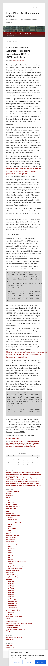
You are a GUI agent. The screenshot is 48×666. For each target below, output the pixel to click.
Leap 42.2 (11, 596)
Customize (17, 662)
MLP (9, 557)
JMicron (15, 445)
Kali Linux (11, 502)
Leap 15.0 (11, 581)
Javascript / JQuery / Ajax (15, 522)
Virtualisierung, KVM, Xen (13, 625)
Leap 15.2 (11, 585)
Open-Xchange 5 (13, 576)
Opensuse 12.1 (12, 599)
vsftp (9, 532)
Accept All (40, 662)
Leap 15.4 (11, 588)
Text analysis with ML (14, 565)
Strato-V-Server (10, 620)
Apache (10, 517)
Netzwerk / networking (12, 570)
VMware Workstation (12, 627)
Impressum (27, 33)
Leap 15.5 (11, 590)
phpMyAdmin (12, 528)
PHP (9, 526)
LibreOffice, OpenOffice (12, 535)
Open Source (10, 572)
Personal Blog (10, 639)
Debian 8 (10, 499)
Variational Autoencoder (15, 568)
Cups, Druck (9, 495)
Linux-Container (10, 539)
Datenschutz (11, 35)
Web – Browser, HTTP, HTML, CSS (15, 629)
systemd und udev (11, 621)
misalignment (26, 445)
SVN (9, 530)
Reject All (28, 662)
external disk (37, 443)
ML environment (12, 555)
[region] (28, 658)
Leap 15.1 (11, 583)
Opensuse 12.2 (12, 601)
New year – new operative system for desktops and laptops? (23, 472)
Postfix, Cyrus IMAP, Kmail (13, 609)
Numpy (10, 614)
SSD (25, 446)
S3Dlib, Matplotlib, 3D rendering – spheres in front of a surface (23, 485)
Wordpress (9, 631)
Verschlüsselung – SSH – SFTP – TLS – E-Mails (19, 623)
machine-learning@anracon (14, 637)
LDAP (7, 533)
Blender (8, 493)
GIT (9, 521)
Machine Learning (11, 541)
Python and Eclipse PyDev (13, 610)
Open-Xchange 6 (13, 577)
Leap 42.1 (11, 594)
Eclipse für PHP (12, 519)
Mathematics (11, 554)
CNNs (10, 546)
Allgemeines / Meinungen (13, 491)
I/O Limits (9, 445)
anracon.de (9, 645)
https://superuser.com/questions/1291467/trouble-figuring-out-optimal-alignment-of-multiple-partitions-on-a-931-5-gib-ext (24, 171)
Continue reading (13, 439)
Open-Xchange (10, 574)
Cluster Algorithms (13, 544)
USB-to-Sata (31, 446)
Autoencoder (12, 543)
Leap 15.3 (11, 587)
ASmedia (9, 443)
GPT (9, 550)
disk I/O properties (17, 443)
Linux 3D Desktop (11, 537)
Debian (8, 497)
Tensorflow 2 (11, 563)
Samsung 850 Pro (18, 446)
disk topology (28, 443)
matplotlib (11, 612)
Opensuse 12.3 (12, 603)
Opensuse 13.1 (12, 605)
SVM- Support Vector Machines (17, 561)
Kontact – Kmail (10, 513)
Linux (20, 445)
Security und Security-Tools (14, 616)
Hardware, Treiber (17, 441)
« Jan (13, 466)
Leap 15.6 (11, 592)
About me (18, 33)
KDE (7, 512)
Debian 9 (10, 501)
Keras (10, 552)
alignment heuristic (33, 441)
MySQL (10, 524)
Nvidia (10, 510)
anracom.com (10, 647)
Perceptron (11, 559)
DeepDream (11, 548)
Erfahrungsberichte (11, 504)
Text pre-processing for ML (15, 566)
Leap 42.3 (11, 598)
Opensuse (9, 579)
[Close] (46, 650)
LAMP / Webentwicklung (13, 515)
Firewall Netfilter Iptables (13, 506)
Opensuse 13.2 (12, 607)
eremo (24, 60)
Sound (8, 618)
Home (9, 33)
